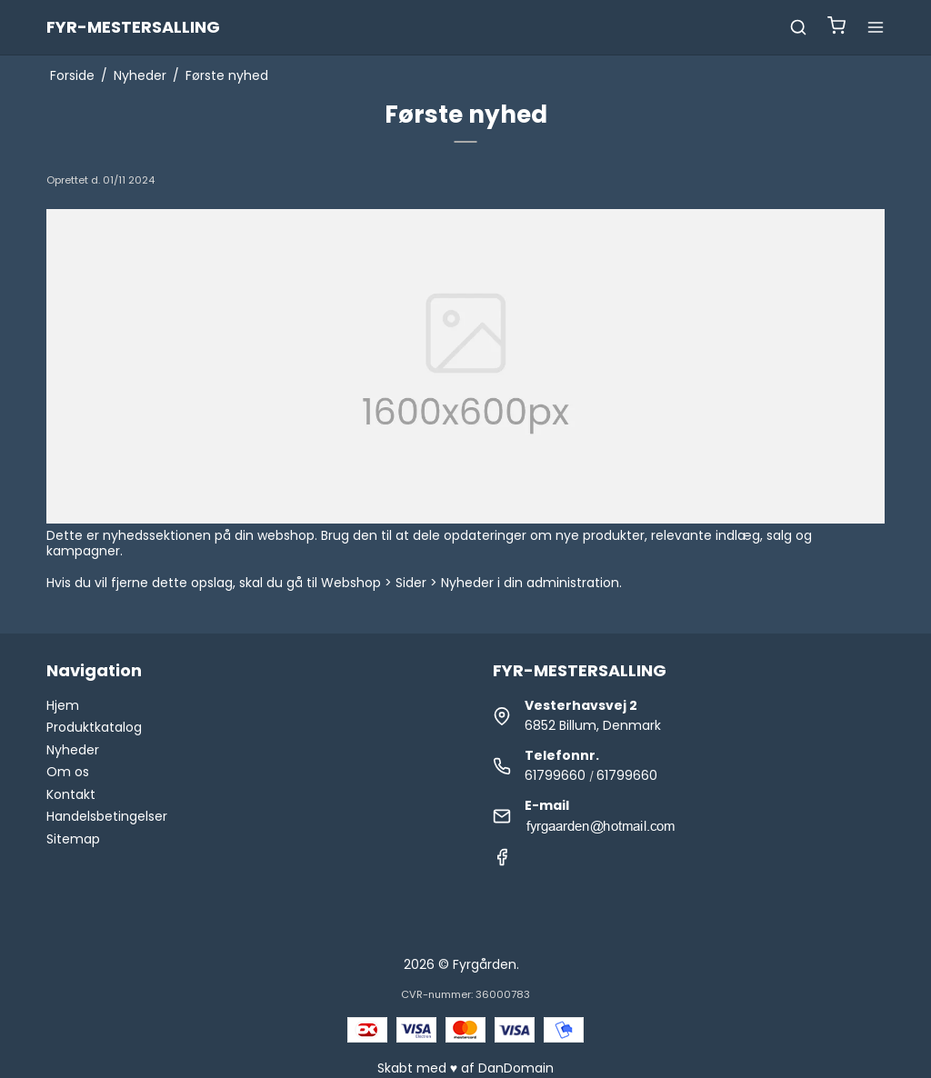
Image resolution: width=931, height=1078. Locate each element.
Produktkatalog (94, 727)
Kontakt (70, 794)
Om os (67, 772)
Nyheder (72, 750)
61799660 (555, 775)
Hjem (62, 705)
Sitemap (73, 839)
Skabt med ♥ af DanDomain (465, 1068)
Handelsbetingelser (106, 816)
